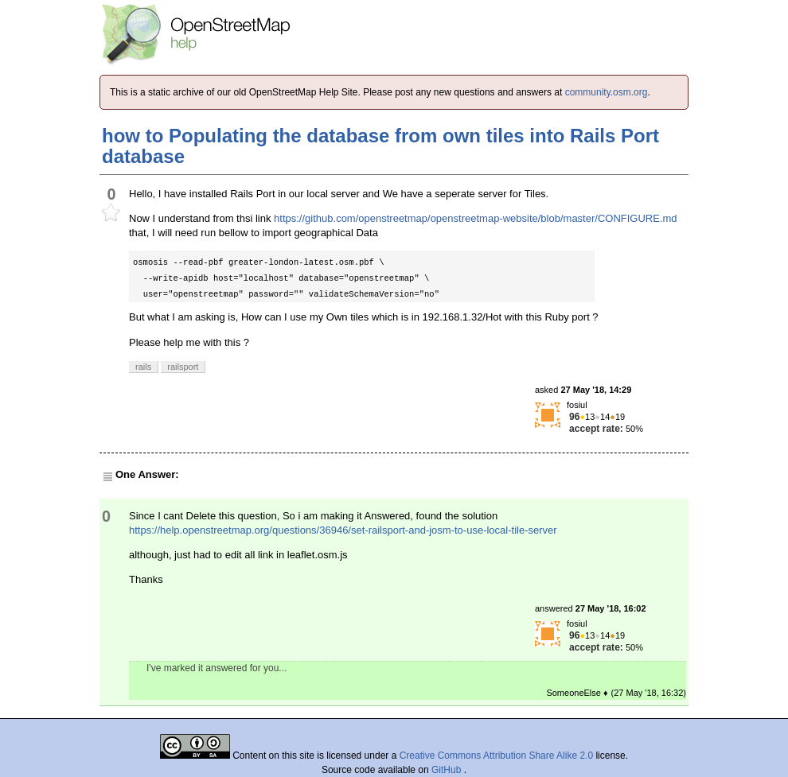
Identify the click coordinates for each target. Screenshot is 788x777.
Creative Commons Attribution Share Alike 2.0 (496, 755)
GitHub (447, 769)
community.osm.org (606, 92)
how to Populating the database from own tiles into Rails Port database (380, 146)
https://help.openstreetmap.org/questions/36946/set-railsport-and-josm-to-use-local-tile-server (343, 530)
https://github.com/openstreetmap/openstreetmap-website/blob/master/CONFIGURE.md (475, 218)
